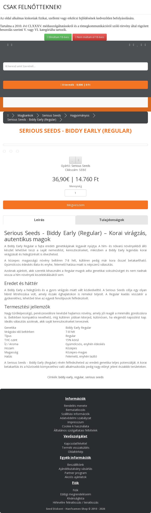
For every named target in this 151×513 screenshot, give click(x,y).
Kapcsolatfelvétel (75, 443)
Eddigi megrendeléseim (75, 494)
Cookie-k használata (75, 426)
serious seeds (94, 377)
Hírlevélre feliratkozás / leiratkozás (75, 502)
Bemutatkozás (75, 410)
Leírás (39, 220)
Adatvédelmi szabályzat (75, 418)
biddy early (66, 377)
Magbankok (25, 115)
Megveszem (75, 205)
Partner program (75, 473)
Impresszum (75, 422)
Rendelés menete (75, 406)
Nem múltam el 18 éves (89, 37)
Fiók (75, 490)
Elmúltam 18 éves (58, 37)
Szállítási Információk (75, 414)
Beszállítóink (75, 465)
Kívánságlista (75, 498)
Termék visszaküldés (75, 448)
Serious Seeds (51, 115)
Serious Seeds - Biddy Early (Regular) (31, 119)
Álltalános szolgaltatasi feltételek (75, 430)
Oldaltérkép (75, 452)
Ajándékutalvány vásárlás (75, 469)
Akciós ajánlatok (76, 477)
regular (79, 377)
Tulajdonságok (111, 220)
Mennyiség (75, 186)
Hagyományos (79, 115)
